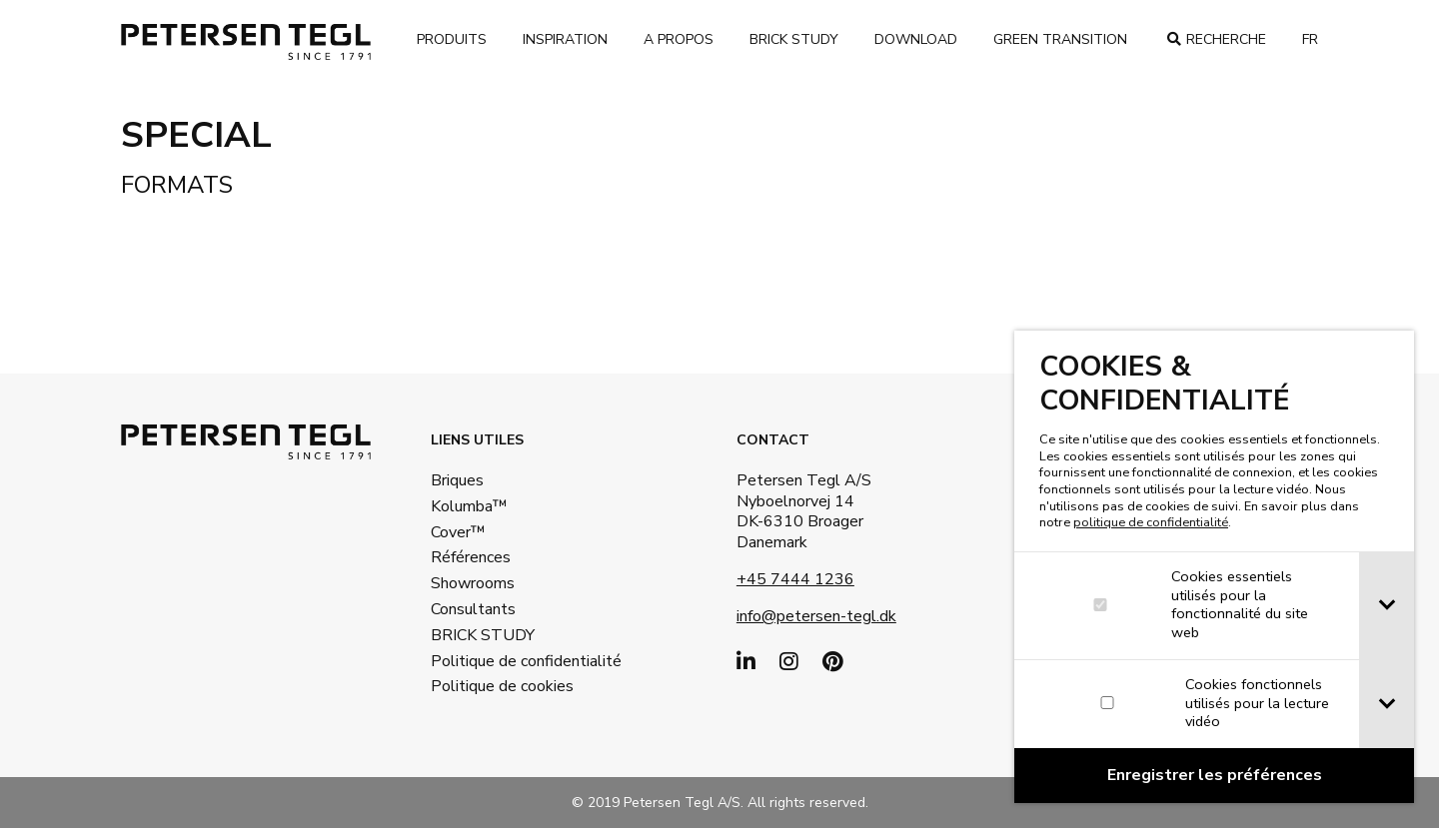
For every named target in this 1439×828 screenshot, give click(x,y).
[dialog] (1214, 567)
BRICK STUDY (483, 635)
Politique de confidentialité (496, 661)
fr (1310, 39)
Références (471, 557)
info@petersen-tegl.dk (816, 616)
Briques (457, 480)
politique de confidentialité (1150, 522)
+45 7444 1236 (795, 579)
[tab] (1386, 605)
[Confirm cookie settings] (1214, 775)
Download (915, 39)
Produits (452, 39)
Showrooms (473, 583)
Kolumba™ (469, 506)
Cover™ (458, 532)
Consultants (473, 609)
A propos (679, 39)
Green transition (1060, 39)
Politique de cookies (496, 686)
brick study (793, 39)
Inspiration (565, 39)
